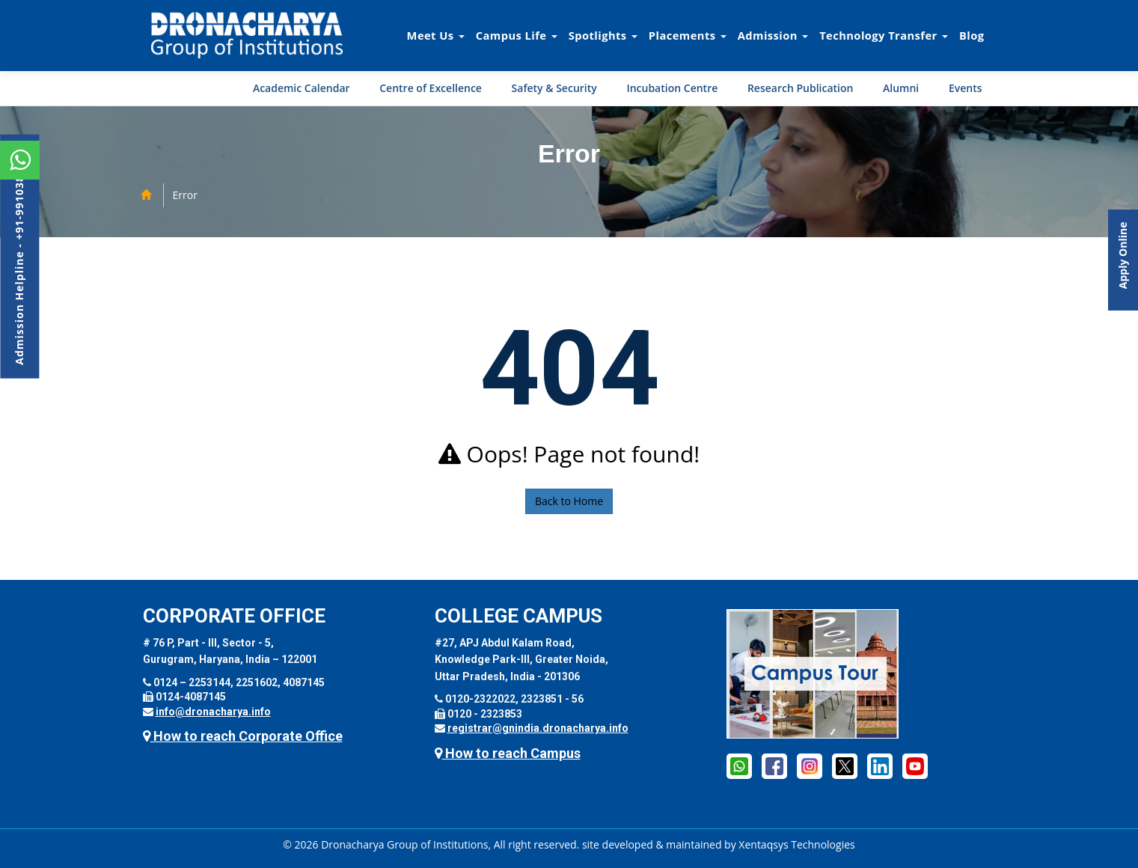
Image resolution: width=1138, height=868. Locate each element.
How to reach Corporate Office (243, 736)
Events (965, 88)
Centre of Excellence (430, 88)
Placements (687, 35)
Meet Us (436, 35)
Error (185, 195)
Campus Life (516, 35)
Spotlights (603, 35)
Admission (773, 35)
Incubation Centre (672, 88)
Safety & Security (554, 88)
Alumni (901, 88)
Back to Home (569, 501)
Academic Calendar (301, 88)
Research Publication (800, 88)
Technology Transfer (883, 35)
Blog (972, 35)
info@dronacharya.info (213, 712)
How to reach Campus (508, 753)
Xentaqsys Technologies (796, 844)
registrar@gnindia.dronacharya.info (537, 728)
